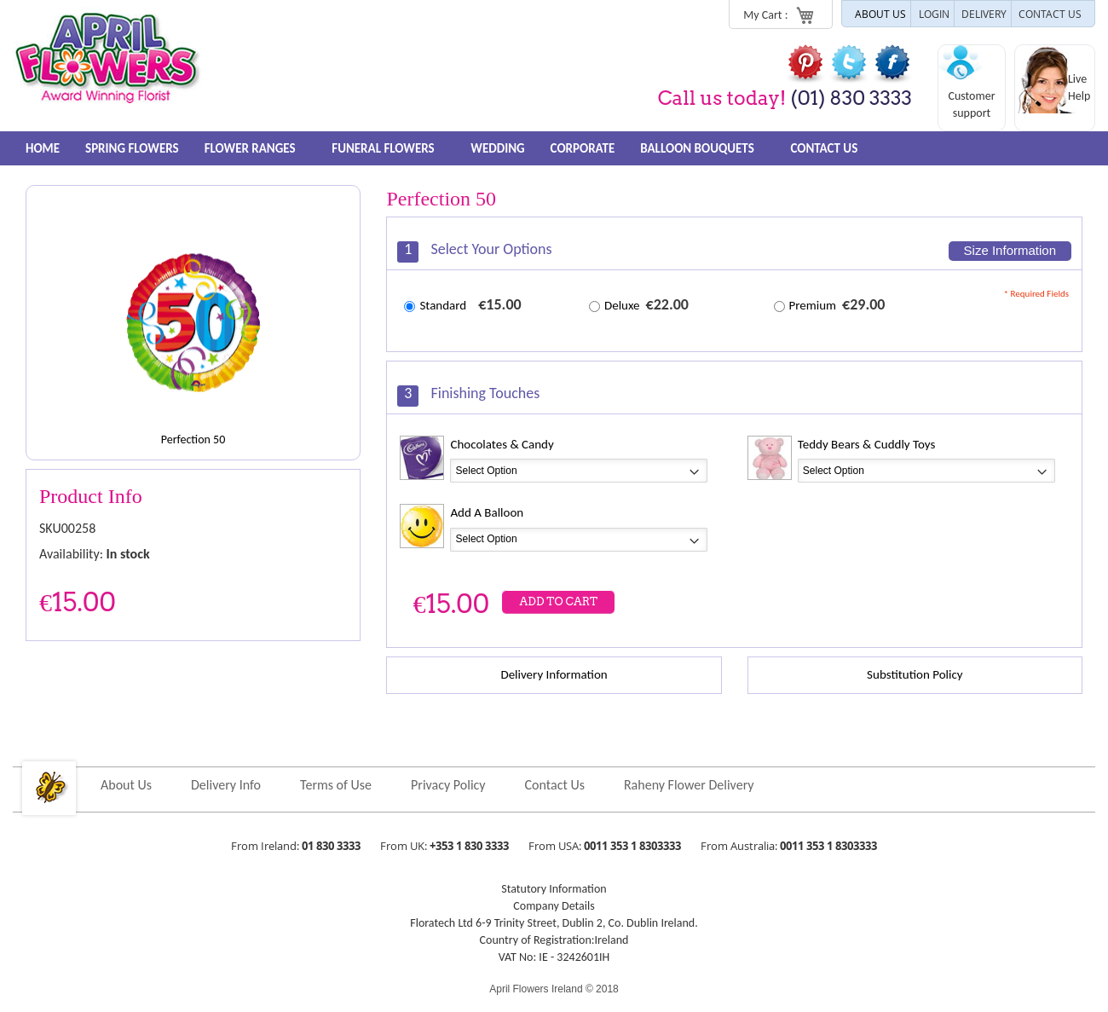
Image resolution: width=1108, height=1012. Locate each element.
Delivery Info (226, 785)
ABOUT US (880, 13)
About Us (126, 785)
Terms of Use (336, 785)
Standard (442, 305)
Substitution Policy (914, 674)
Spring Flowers (133, 148)
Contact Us (830, 148)
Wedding (501, 148)
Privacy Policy (448, 785)
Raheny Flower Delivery (689, 785)
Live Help (1079, 87)
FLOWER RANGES (257, 148)
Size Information (1010, 250)
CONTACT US (1050, 13)
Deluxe (622, 305)
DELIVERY (984, 13)
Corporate (587, 148)
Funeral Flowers (391, 148)
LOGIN (934, 13)
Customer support (971, 104)
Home (43, 148)
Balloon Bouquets (708, 148)
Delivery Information (553, 674)
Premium (813, 305)
